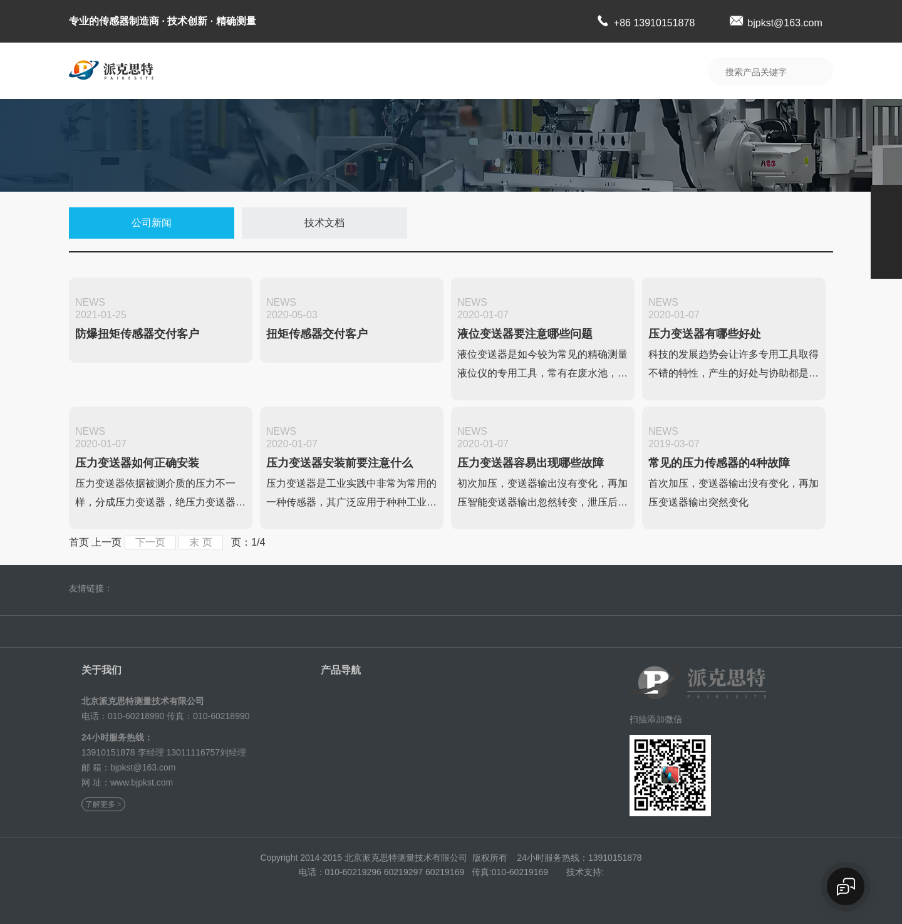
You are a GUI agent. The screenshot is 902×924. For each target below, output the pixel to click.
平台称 (481, 745)
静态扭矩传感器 (351, 745)
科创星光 (180, 588)
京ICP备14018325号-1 (545, 866)
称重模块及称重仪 (356, 696)
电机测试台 (343, 761)
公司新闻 (152, 222)
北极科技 (139, 588)
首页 (192, 626)
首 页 (197, 71)
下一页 (150, 542)
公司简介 (258, 71)
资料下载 (538, 71)
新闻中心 (468, 71)
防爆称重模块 (421, 696)
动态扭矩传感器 (425, 712)
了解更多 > (103, 798)
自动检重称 (416, 745)
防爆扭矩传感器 (351, 712)
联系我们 (608, 71)
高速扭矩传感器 (498, 712)
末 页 (200, 542)
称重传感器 (490, 696)
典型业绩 (398, 71)
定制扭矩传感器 (425, 729)
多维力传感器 (494, 729)
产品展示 (328, 71)
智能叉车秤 (343, 729)
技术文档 (324, 222)
